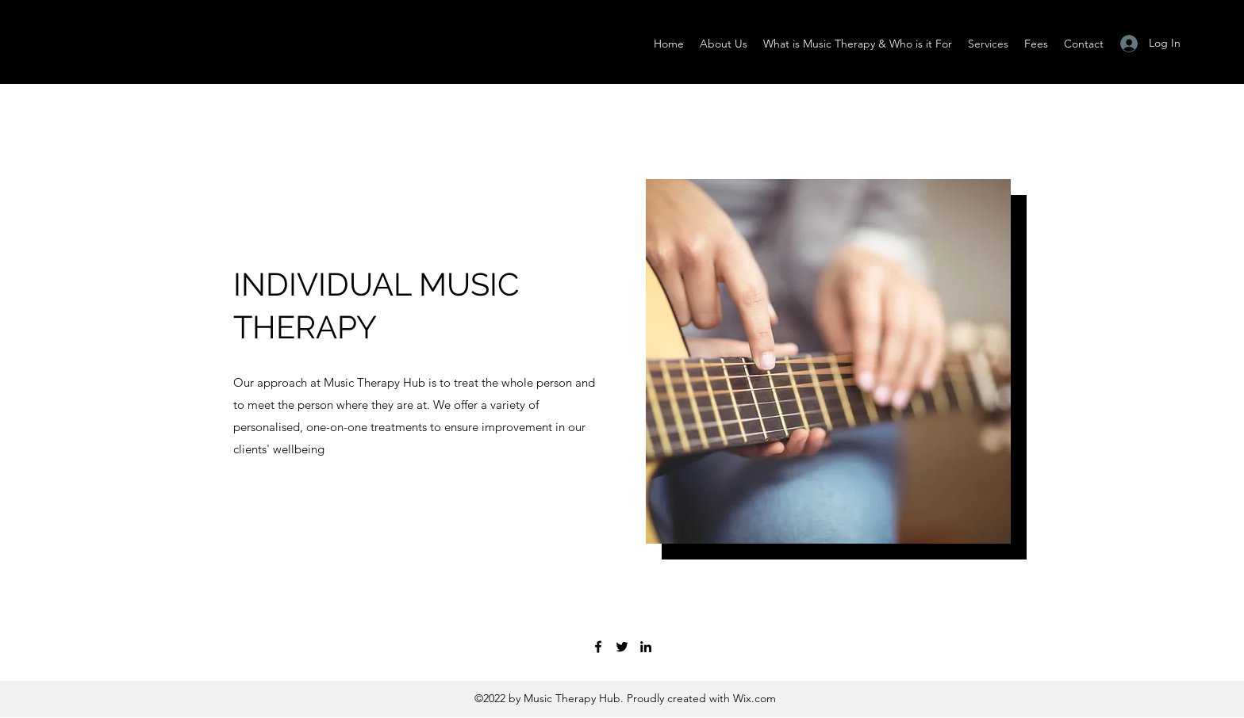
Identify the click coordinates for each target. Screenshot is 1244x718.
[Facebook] (598, 647)
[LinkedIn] (646, 647)
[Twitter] (622, 647)
